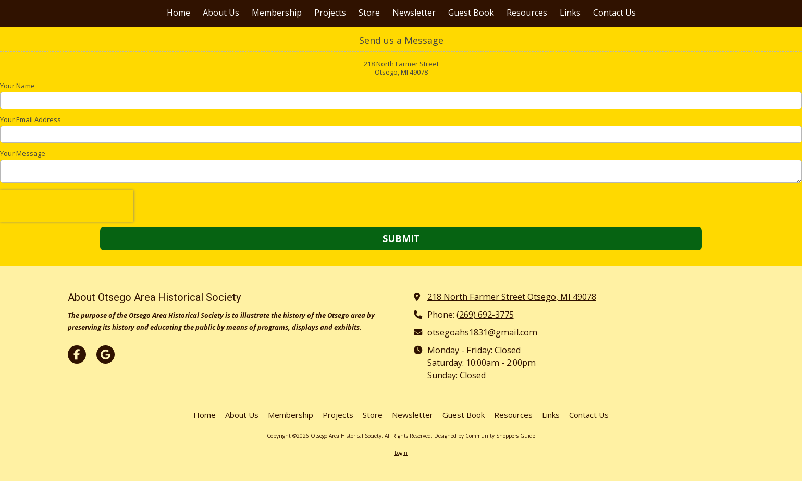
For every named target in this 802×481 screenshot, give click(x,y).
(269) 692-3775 (485, 314)
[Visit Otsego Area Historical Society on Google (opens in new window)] (105, 354)
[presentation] (66, 206)
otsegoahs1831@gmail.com (482, 332)
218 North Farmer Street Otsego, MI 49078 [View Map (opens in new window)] (511, 297)
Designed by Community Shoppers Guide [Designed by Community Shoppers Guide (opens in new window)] (484, 435)
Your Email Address (30, 119)
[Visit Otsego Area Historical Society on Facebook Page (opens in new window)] (77, 354)
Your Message (22, 153)
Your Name (17, 85)
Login (401, 452)
